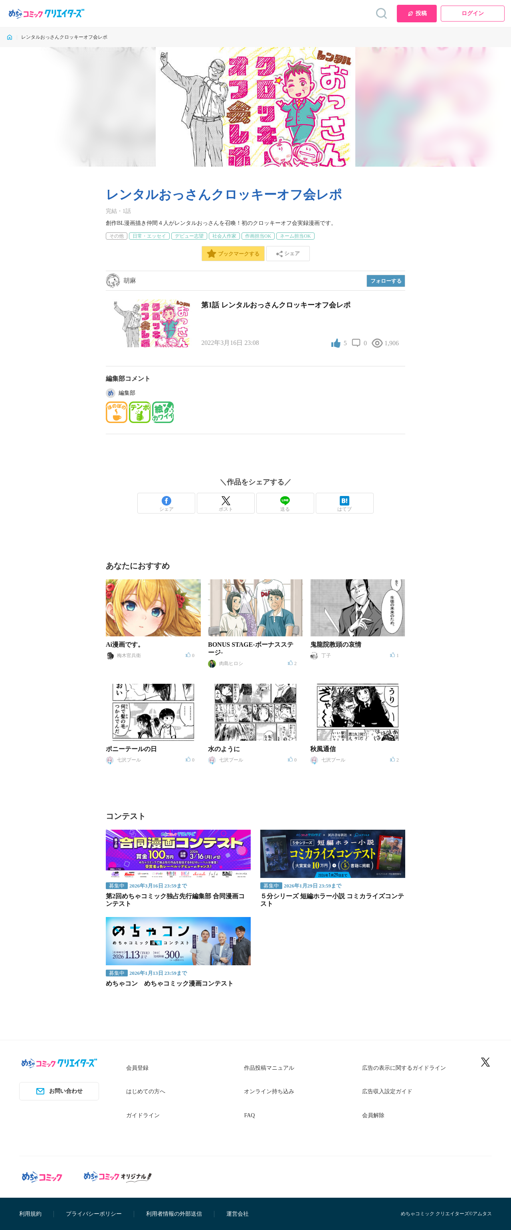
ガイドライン (143, 1115)
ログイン (472, 13)
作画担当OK (258, 236)
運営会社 (237, 1214)
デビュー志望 (189, 236)
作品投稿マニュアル (269, 1068)
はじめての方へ (145, 1091)
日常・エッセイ (149, 236)
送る (285, 504)
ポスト (226, 504)
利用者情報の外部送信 (174, 1214)
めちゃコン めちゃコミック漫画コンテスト (170, 983)
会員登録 (137, 1068)
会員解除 (373, 1115)
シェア (166, 504)
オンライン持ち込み (269, 1091)
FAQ (249, 1115)
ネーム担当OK (295, 236)
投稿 (417, 13)
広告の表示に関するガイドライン (404, 1068)
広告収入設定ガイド (387, 1091)
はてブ (344, 504)
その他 (116, 236)
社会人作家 (224, 236)
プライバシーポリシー (94, 1214)
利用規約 (30, 1214)
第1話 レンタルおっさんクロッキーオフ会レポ (276, 305)
